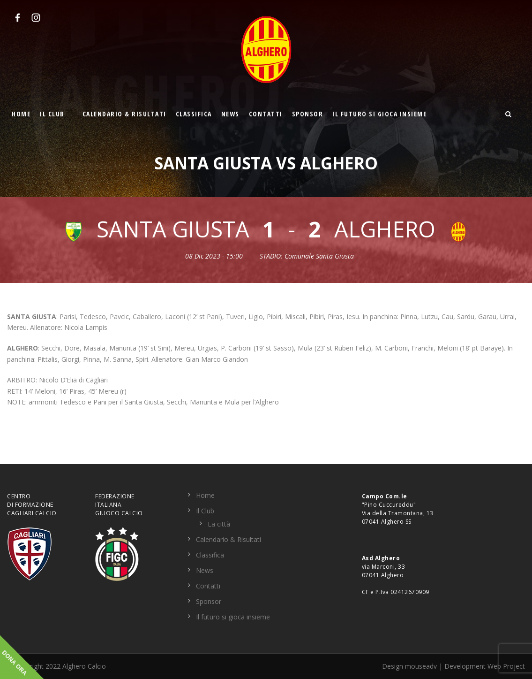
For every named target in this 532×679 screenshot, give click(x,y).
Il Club (52, 113)
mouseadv (421, 666)
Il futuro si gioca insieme (379, 113)
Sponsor (307, 113)
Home (21, 113)
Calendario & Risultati (124, 113)
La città (219, 523)
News (230, 113)
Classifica (194, 113)
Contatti (266, 113)
